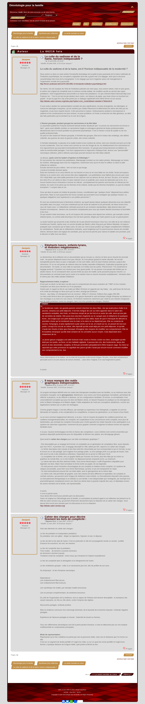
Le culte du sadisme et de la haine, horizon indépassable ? (64, 57)
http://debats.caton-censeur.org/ (52, 506)
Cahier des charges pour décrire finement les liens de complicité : (65, 517)
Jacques (26, 59)
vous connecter (35, 12)
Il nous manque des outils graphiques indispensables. (62, 381)
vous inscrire (50, 12)
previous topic (122, 43)
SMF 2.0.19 (62, 689)
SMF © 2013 (71, 689)
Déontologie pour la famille (26, 5)
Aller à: (87, 674)
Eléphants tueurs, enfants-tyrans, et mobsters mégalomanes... (66, 246)
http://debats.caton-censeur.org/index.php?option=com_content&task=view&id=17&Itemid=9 (76, 101)
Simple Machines (80, 689)
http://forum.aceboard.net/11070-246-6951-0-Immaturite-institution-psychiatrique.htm (73, 84)
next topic (130, 43)
